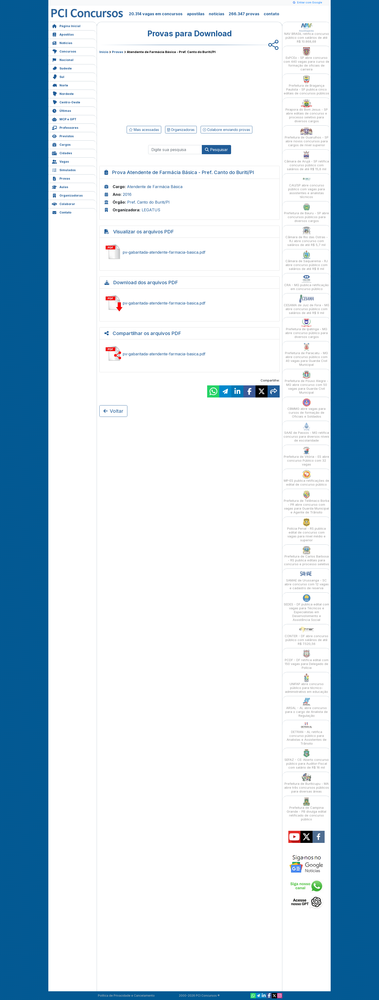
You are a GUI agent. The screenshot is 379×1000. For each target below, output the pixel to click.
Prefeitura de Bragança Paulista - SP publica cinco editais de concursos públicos (306, 85)
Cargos (61, 144)
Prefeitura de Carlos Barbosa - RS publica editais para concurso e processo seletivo (306, 556)
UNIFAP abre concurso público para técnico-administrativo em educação (306, 683)
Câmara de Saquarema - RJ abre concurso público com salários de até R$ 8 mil (306, 261)
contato (271, 13)
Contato (61, 212)
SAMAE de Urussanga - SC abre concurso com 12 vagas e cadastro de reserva (306, 580)
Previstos (63, 135)
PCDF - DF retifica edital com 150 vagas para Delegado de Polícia (306, 659)
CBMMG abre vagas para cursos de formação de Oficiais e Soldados (306, 408)
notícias (216, 13)
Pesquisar (216, 149)
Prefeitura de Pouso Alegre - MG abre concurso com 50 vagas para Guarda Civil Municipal (306, 382)
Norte (60, 85)
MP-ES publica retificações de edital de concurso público (306, 478)
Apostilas (63, 34)
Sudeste (62, 68)
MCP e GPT (64, 118)
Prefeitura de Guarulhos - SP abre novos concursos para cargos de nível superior (306, 137)
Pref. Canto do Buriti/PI (148, 202)
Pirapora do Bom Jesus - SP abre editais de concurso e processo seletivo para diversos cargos (306, 111)
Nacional (62, 59)
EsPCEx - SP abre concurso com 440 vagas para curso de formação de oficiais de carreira (306, 59)
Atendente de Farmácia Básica (154, 186)
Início (103, 52)
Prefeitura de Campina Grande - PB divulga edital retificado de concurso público (306, 809)
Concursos (64, 51)
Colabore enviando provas (226, 130)
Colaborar (63, 203)
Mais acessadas (144, 130)
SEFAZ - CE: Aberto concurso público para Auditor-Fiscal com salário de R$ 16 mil (306, 759)
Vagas (60, 161)
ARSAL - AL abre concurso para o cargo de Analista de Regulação (306, 707)
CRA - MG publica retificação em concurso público (306, 283)
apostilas (195, 13)
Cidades (62, 152)
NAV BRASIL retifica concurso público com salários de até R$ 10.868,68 (306, 33)
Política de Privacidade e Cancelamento (126, 995)
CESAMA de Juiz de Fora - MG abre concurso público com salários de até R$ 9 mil (306, 305)
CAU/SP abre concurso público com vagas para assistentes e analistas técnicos (306, 187)
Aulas (60, 186)
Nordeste (63, 93)
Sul (58, 76)
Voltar (113, 411)
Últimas (61, 110)
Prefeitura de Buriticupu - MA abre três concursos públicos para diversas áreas (306, 783)
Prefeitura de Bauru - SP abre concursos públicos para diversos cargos (306, 213)
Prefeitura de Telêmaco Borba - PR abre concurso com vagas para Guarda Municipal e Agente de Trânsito (306, 502)
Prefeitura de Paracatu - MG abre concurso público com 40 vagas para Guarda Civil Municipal (306, 354)
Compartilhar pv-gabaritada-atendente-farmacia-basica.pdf (189, 354)
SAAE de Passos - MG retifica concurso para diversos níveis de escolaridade (306, 432)
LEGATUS (151, 209)
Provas (61, 178)
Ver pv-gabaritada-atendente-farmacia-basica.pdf (189, 252)
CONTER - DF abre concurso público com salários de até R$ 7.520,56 (306, 636)
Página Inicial (66, 25)
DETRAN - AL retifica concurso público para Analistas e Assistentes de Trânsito (307, 733)
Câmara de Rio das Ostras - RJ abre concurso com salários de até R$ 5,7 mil (306, 237)
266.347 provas (244, 13)
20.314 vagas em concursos (155, 13)
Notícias (62, 42)
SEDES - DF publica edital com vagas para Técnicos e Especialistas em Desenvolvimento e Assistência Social (306, 608)
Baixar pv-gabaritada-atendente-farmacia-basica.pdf (189, 303)
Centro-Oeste (66, 102)
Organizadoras (67, 195)
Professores (65, 127)
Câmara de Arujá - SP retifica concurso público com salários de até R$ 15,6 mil (306, 161)
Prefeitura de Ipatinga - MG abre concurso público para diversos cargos (306, 329)
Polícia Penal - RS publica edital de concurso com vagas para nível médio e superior (306, 530)
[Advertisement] (150, 89)
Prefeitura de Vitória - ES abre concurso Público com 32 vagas (306, 456)
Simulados (64, 169)
